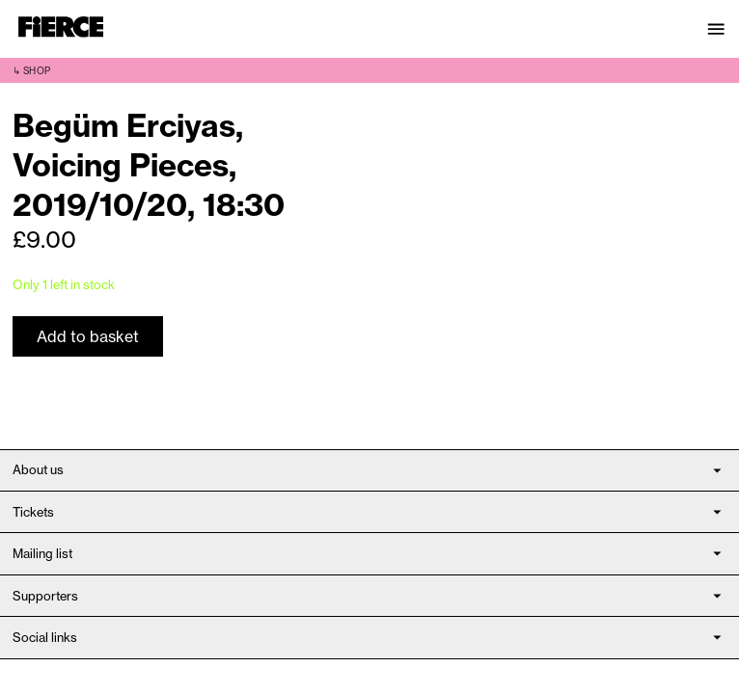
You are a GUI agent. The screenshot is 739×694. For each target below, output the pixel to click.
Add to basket (88, 336)
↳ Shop (31, 71)
